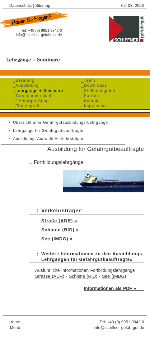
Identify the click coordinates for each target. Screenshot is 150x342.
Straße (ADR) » (59, 220)
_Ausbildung (24, 85)
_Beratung (22, 80)
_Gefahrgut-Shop (29, 101)
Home (14, 322)
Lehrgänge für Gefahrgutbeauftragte (48, 130)
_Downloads (92, 85)
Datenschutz (20, 5)
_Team (86, 80)
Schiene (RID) (83, 276)
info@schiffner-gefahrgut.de (39, 35)
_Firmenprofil (25, 106)
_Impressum (92, 106)
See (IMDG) (114, 276)
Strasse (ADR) (49, 276)
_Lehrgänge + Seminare (36, 90)
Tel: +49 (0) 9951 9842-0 (122, 322)
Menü (15, 327)
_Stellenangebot (96, 90)
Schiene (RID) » (60, 229)
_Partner (89, 95)
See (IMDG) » (57, 238)
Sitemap (42, 5)
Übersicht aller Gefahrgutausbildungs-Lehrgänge (60, 122)
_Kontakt (89, 101)
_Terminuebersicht (30, 95)
